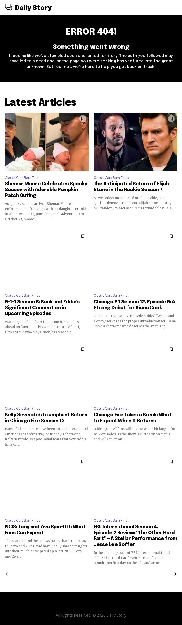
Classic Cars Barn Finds (22, 178)
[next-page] (173, 574)
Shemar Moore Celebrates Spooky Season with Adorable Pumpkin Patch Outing (46, 189)
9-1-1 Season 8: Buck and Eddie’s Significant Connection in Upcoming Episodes (42, 308)
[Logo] (28, 8)
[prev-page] (8, 574)
